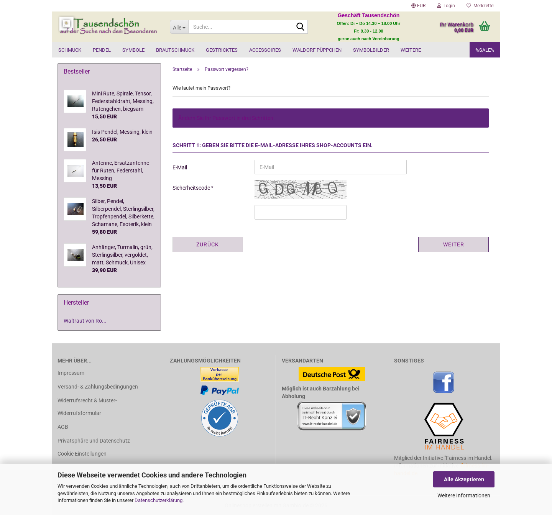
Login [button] (446, 5)
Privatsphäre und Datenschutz (94, 441)
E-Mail (179, 167)
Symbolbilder (371, 50)
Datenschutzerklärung (158, 500)
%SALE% (485, 50)
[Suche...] (179, 27)
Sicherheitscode (191, 188)
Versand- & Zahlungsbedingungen (98, 387)
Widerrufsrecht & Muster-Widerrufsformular (87, 406)
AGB (63, 427)
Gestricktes (222, 50)
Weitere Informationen (463, 495)
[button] (418, 5)
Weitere (411, 50)
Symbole (133, 50)
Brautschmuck (175, 50)
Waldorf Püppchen (317, 50)
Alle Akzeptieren (464, 479)
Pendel (102, 50)
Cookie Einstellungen (82, 454)
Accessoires (265, 50)
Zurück (207, 244)
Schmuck (69, 50)
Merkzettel (481, 5)
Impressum (71, 373)
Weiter (453, 244)
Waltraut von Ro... (85, 321)
